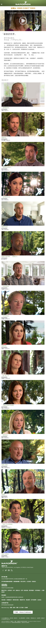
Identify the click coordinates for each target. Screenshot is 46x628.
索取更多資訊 (16, 600)
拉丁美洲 (21, 607)
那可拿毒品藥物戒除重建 (7, 581)
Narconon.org (5, 607)
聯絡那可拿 (22, 600)
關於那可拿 (4, 590)
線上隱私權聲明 (22, 618)
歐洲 (14, 607)
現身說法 (34, 581)
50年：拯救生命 (16, 590)
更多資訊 (3, 600)
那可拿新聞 (33, 600)
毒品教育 (28, 600)
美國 (11, 607)
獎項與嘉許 (31, 590)
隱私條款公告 (33, 618)
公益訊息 (39, 600)
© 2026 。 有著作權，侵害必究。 (10, 618)
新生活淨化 (23, 581)
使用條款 (28, 618)
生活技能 (29, 581)
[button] (23, 613)
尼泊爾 (26, 607)
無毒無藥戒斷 (16, 581)
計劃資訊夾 (9, 600)
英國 (17, 607)
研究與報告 (37, 590)
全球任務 (10, 590)
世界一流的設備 (24, 590)
